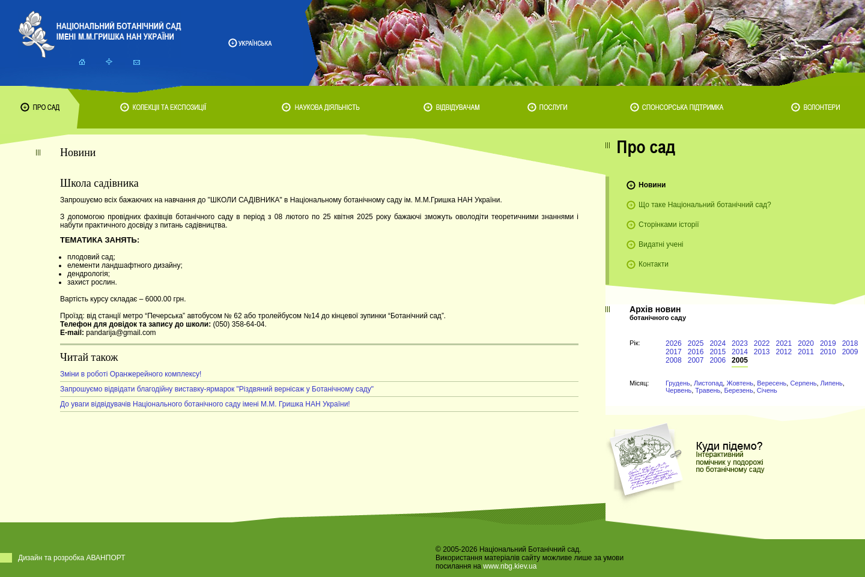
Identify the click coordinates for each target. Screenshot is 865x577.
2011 (806, 352)
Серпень (803, 383)
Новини (652, 185)
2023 (740, 343)
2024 (717, 343)
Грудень (678, 383)
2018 (850, 343)
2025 (696, 343)
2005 (740, 360)
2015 (717, 352)
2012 (784, 352)
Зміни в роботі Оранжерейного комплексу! (130, 374)
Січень (767, 390)
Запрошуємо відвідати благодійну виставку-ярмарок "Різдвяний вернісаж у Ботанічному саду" (217, 389)
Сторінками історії (669, 224)
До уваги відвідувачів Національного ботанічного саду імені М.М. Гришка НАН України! (205, 404)
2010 (828, 352)
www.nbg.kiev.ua (509, 566)
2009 (850, 352)
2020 (806, 343)
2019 (828, 343)
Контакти (654, 264)
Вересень (771, 383)
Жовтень (739, 383)
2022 (762, 343)
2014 (740, 352)
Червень (678, 390)
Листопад (708, 383)
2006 (717, 360)
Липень (832, 383)
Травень (707, 390)
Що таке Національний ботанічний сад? (705, 205)
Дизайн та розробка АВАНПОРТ (72, 558)
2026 (674, 343)
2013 (762, 352)
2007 (696, 360)
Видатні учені (661, 244)
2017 (674, 352)
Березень (738, 390)
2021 (784, 343)
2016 (696, 352)
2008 (674, 360)
